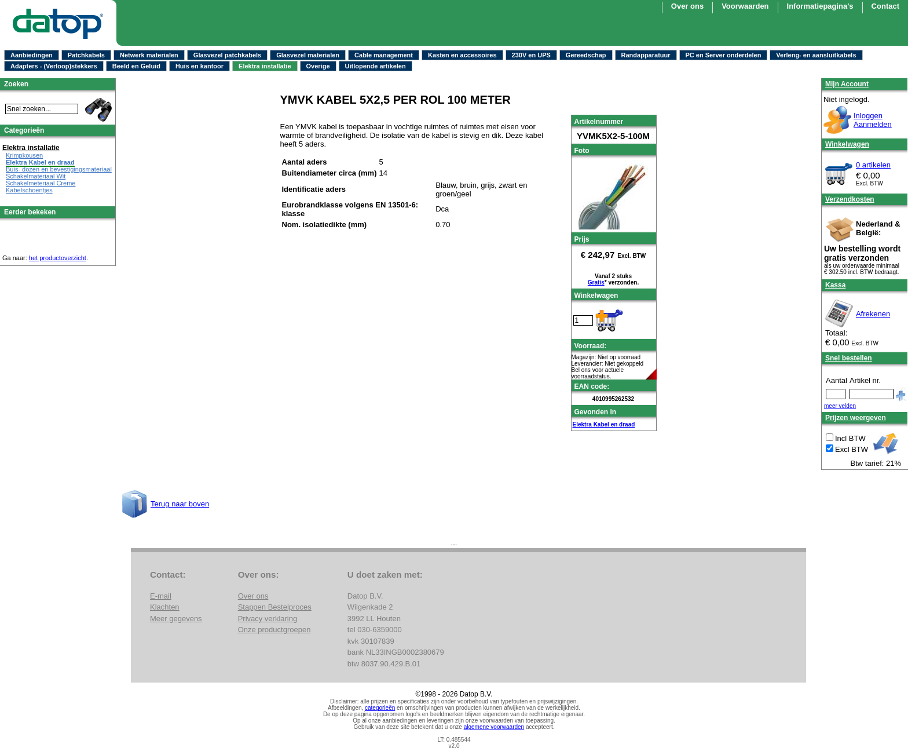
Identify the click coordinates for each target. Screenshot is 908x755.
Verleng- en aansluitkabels (816, 55)
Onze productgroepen (274, 629)
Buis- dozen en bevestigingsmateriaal (59, 169)
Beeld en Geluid (136, 66)
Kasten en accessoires (462, 55)
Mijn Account (847, 84)
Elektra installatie (265, 66)
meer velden (840, 406)
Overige (318, 66)
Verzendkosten (849, 199)
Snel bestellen (848, 358)
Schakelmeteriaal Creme (40, 183)
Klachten (165, 607)
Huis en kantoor (199, 66)
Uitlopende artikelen (375, 66)
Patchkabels (86, 55)
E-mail (160, 596)
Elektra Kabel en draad (604, 424)
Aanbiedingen (31, 55)
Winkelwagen (847, 144)
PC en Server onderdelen (723, 55)
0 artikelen (873, 165)
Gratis (596, 282)
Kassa (835, 285)
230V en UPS (531, 55)
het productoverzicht (57, 257)
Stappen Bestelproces (275, 607)
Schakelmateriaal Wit (35, 176)
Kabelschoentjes (29, 190)
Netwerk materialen (149, 55)
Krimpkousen (24, 155)
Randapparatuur (646, 55)
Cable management (383, 55)
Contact (885, 6)
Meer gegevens (176, 618)
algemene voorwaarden (494, 727)
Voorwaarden (745, 6)
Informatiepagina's (820, 6)
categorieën (380, 708)
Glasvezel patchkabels (227, 55)
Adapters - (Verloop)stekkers (53, 66)
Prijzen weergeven (855, 418)
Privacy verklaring (268, 618)
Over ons (687, 6)
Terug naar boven (180, 503)
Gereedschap (586, 55)
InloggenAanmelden (873, 120)
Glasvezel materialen (307, 55)
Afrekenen (873, 313)
